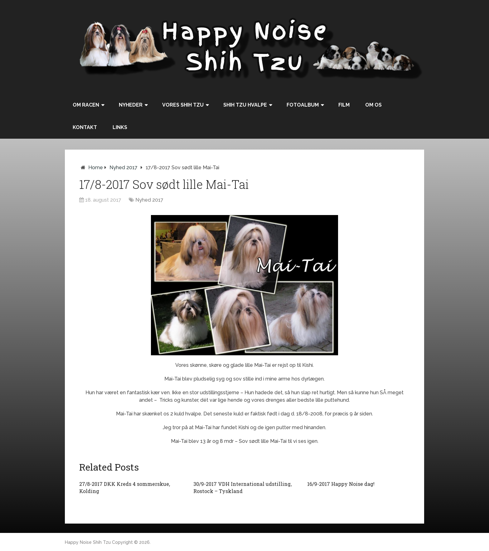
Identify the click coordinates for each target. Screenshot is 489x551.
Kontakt (85, 127)
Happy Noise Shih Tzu (88, 542)
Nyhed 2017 (123, 167)
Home (95, 167)
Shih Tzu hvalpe (245, 105)
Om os (373, 105)
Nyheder (131, 105)
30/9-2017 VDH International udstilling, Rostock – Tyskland (242, 487)
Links (120, 127)
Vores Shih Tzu (183, 105)
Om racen (86, 105)
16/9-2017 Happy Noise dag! (341, 484)
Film (344, 105)
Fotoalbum (303, 105)
